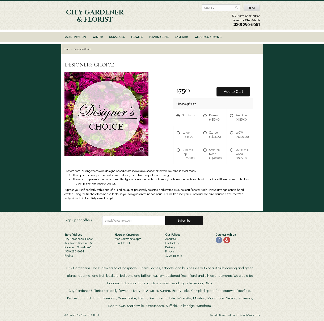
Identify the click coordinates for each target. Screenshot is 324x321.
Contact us (172, 243)
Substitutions (173, 255)
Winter (98, 37)
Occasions (117, 37)
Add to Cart (233, 92)
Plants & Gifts (159, 37)
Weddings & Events (208, 37)
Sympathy (181, 37)
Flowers (137, 37)
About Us (171, 239)
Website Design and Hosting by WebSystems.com (235, 315)
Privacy (169, 251)
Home (67, 49)
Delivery (170, 247)
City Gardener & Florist (94, 16)
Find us (68, 255)
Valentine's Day (75, 37)
